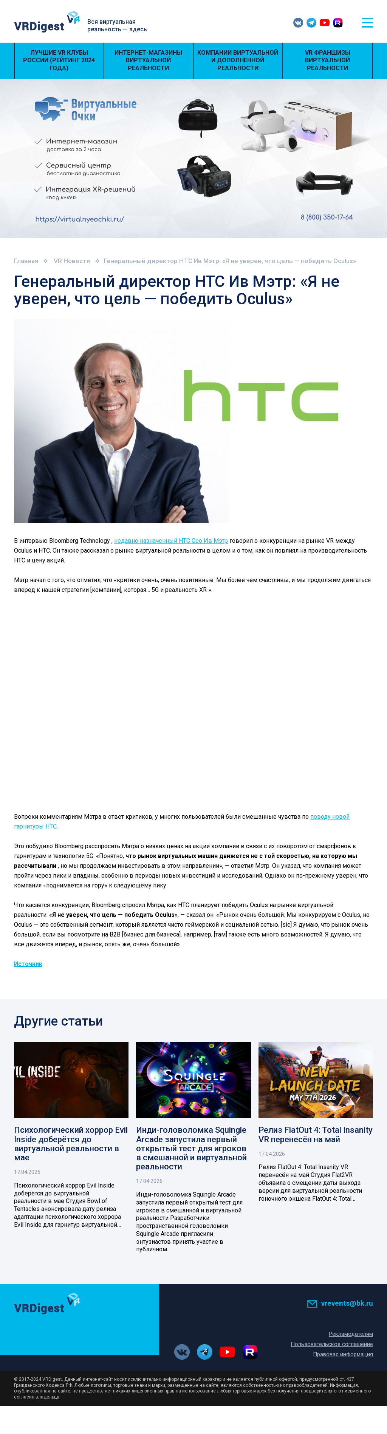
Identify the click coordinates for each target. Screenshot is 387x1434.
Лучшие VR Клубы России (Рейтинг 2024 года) (59, 60)
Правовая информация (343, 1354)
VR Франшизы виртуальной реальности (327, 60)
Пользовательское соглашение (332, 1344)
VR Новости (72, 261)
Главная (26, 261)
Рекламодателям (351, 1334)
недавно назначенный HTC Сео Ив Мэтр (171, 540)
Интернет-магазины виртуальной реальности (148, 60)
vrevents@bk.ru (340, 1303)
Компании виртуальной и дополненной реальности (237, 60)
